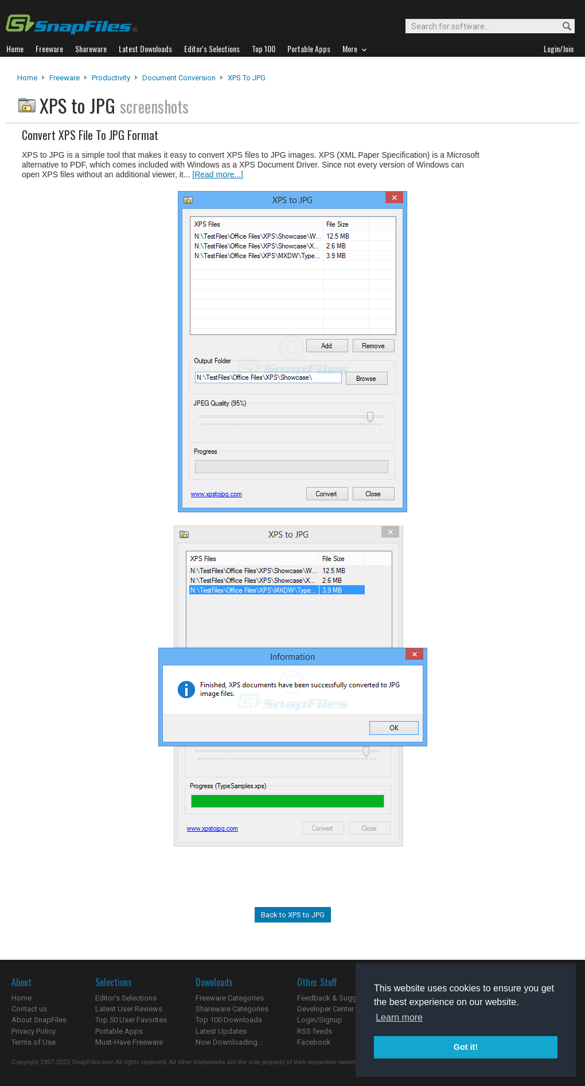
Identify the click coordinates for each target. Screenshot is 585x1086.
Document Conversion (179, 77)
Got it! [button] (466, 1047)
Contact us (29, 1009)
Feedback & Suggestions (339, 998)
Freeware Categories (230, 998)
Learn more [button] (399, 1017)
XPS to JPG (247, 77)
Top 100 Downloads (229, 1019)
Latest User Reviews (128, 1009)
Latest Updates (221, 1031)
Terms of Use (33, 1042)
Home (27, 77)
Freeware (64, 77)
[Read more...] (217, 174)
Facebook (314, 1042)
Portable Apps (119, 1031)
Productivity (111, 77)
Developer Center (325, 1009)
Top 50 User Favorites (131, 1019)
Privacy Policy (33, 1031)
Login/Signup (319, 1019)
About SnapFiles (39, 1019)
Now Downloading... (229, 1042)
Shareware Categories (232, 1009)
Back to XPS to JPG (293, 914)
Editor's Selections (126, 998)
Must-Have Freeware (129, 1042)
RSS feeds (314, 1031)
